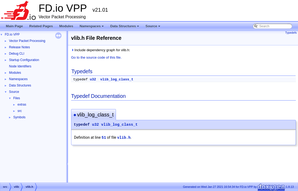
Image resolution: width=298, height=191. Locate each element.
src (20, 111)
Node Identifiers (20, 66)
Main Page (14, 26)
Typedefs (291, 32)
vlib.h (123, 138)
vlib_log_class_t (116, 79)
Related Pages (41, 26)
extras (22, 104)
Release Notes (19, 47)
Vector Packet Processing (27, 41)
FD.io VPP (12, 34)
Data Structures (125, 27)
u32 (93, 79)
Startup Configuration (24, 60)
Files (16, 98)
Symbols (19, 117)
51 (104, 138)
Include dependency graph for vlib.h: (100, 50)
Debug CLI (16, 53)
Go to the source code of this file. (96, 57)
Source (153, 27)
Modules (66, 26)
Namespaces (92, 27)
